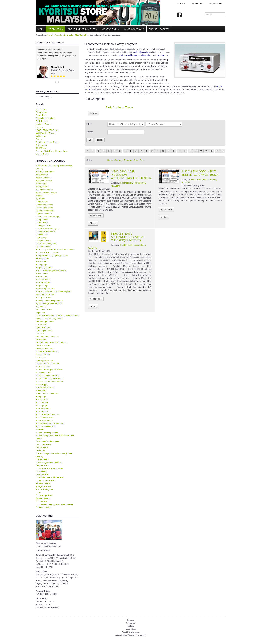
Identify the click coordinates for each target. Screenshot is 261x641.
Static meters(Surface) (45, 426)
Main (41, 29)
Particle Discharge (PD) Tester (49, 369)
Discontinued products (45, 118)
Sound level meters (44, 420)
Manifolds (40, 333)
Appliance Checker (44, 181)
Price (136, 160)
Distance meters (43, 246)
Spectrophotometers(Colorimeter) (50, 423)
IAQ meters (41, 306)
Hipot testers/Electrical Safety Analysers (53, 291)
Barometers (41, 184)
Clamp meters (42, 219)
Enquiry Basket (159, 29)
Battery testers (42, 187)
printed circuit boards (128, 55)
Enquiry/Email (216, 3)
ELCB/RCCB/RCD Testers (47, 252)
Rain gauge (41, 396)
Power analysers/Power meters (49, 381)
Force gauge (41, 264)
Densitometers (42, 234)
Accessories (41, 109)
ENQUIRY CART (197, 3)
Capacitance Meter (44, 214)
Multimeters (41, 136)
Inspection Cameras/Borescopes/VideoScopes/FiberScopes (57, 314)
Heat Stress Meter (44, 282)
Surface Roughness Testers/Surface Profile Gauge (55, 437)
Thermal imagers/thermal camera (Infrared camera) (54, 455)
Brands (39, 196)
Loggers (39, 127)
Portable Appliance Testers (47, 142)
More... (93, 223)
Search (181, 3)
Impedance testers (44, 309)
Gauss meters (42, 273)
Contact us (130, 623)
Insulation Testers (43, 124)
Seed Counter (42, 402)
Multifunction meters (44, 348)
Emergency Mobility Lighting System (52, 255)
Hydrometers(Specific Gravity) (49, 303)
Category (118, 160)
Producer (128, 160)
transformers (162, 55)
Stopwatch (40, 429)
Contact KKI (110, 29)
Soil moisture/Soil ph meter (47, 414)
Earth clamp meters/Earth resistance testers (55, 249)
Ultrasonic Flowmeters (45, 480)
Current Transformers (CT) (47, 228)
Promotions (41, 390)
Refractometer (42, 399)
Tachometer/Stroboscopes (47, 441)
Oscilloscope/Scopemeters (47, 363)
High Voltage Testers (45, 288)
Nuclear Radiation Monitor (47, 351)
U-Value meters (42, 474)
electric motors (144, 55)
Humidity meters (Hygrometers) (49, 300)
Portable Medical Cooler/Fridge (49, 378)
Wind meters (41, 501)
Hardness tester (43, 279)
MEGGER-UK (81, 35)
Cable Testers (42, 202)
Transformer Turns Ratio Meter (49, 468)
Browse (93, 113)
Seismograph (41, 405)
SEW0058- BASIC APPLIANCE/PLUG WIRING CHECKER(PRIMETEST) (127, 237)
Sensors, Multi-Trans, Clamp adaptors (52, 151)
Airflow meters (42, 175)
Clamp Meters (42, 112)
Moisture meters (43, 345)
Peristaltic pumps (43, 372)
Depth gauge (41, 237)
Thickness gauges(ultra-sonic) (49, 462)
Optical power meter (44, 360)
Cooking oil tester (43, 225)
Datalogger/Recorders (45, 231)
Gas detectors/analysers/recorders (51, 270)
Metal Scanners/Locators (47, 336)
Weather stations (43, 498)
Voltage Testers (42, 154)
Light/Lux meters (43, 327)
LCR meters (41, 324)
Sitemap (130, 620)
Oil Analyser (41, 357)
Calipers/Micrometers (45, 211)
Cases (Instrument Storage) (48, 216)
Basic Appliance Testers (45, 295)
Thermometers (42, 459)
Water (38, 492)
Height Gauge (42, 285)
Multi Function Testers (45, 133)
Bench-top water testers (46, 193)
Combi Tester (41, 115)
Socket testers (42, 411)
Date (142, 160)
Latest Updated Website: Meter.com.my (130, 635)
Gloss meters (41, 276)
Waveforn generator (44, 495)
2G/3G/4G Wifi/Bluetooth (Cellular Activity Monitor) (54, 167)
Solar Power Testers (44, 417)
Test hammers (42, 447)
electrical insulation (141, 52)
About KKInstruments (82, 29)
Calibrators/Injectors (44, 208)
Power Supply (42, 384)
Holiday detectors (43, 297)
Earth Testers (41, 121)
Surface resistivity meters (47, 432)
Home (49, 35)
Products (55, 29)
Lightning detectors (44, 330)
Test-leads (40, 450)
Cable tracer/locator (44, 205)
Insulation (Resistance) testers (49, 318)
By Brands (68, 35)
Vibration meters (43, 483)
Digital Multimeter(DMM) (46, 243)
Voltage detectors (43, 486)
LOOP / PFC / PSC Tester (47, 130)
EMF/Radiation (42, 258)
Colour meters (42, 222)
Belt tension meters (44, 190)
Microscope (41, 339)
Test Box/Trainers (43, 444)
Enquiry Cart (130, 629)
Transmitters (41, 471)
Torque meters (42, 465)
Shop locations (134, 29)
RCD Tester (41, 148)
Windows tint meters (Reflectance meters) (54, 504)
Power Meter (41, 145)
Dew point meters (43, 240)
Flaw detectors (42, 261)
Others (39, 139)
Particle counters (43, 366)
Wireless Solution (43, 507)
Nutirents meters (43, 354)
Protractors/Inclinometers (47, 393)
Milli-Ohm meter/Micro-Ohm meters (51, 342)
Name (110, 160)
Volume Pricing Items (45, 489)
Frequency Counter (44, 267)
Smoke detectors (43, 408)
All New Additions (43, 178)
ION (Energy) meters (45, 321)
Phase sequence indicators (48, 375)
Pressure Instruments (45, 387)
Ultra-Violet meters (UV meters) (49, 477)
